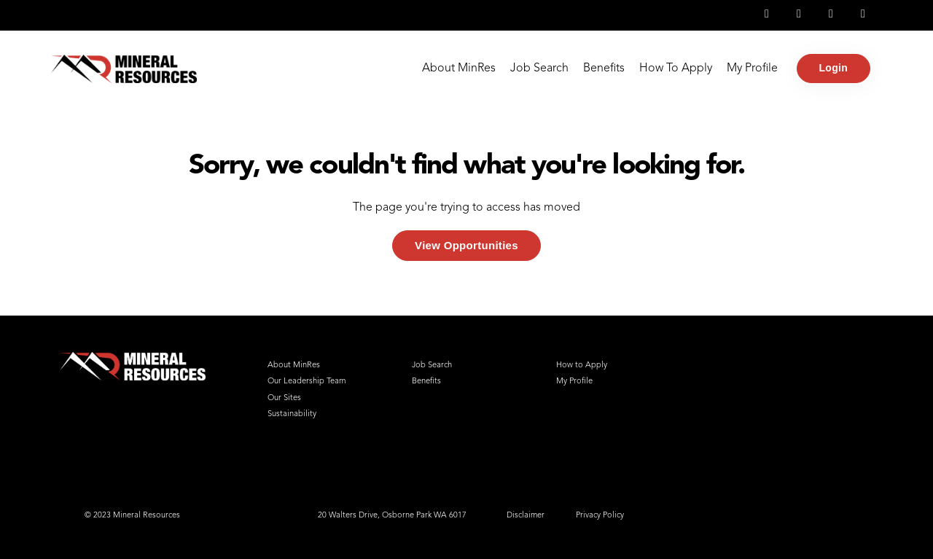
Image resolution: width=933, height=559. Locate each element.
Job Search (539, 68)
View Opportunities (466, 245)
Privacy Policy (600, 516)
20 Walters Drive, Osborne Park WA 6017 (392, 516)
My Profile (752, 68)
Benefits (604, 68)
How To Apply (675, 68)
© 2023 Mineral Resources (132, 516)
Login (833, 68)
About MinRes (459, 68)
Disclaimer (525, 516)
